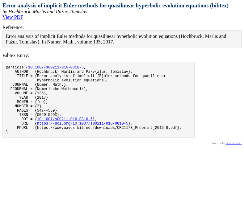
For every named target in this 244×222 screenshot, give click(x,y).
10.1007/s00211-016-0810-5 (56, 68)
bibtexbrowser (234, 157)
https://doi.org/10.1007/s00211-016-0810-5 (82, 136)
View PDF (12, 17)
